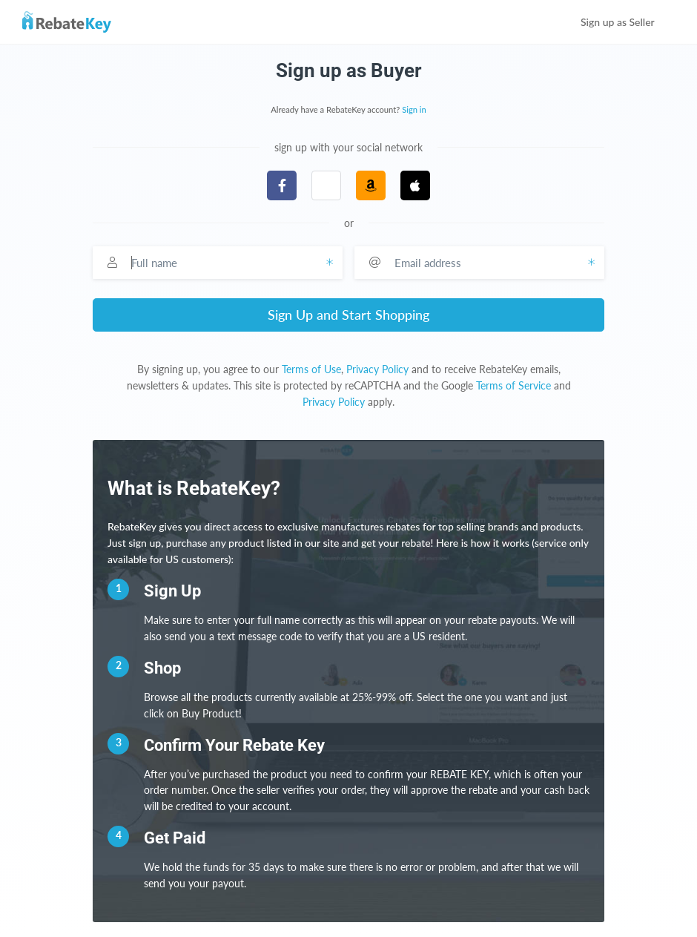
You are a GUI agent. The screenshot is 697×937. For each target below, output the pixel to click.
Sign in (414, 109)
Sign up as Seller (628, 22)
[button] (326, 185)
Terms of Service (513, 385)
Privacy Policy (377, 369)
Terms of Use (311, 369)
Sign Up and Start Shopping (348, 314)
